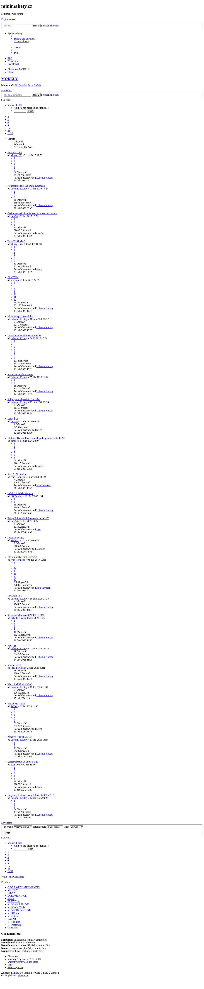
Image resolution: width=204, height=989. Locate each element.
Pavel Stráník (34, 85)
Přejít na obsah (8, 19)
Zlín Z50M (13, 277)
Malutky (15, 540)
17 (15, 576)
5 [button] (8, 125)
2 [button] (8, 116)
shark (39, 269)
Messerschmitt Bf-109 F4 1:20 (22, 761)
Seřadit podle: (48, 826)
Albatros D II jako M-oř (19, 737)
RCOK (14, 706)
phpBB (17, 972)
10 (15, 294)
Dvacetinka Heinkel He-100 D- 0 (24, 335)
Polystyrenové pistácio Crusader (23, 399)
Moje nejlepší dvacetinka (20, 316)
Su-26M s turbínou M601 (20, 374)
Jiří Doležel (21, 85)
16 (15, 573)
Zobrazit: (18, 826)
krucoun (15, 280)
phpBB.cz (23, 975)
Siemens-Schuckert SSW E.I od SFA (25, 615)
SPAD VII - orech (16, 703)
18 (15, 579)
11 (15, 297)
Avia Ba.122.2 (14, 152)
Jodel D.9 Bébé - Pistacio (20, 493)
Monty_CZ (16, 155)
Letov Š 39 (12, 418)
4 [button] (8, 122)
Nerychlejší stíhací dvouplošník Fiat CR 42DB (30, 795)
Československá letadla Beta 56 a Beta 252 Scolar (32, 213)
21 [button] (8, 130)
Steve (39, 430)
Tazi (38, 529)
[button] (14, 105)
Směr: (73, 826)
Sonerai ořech (14, 665)
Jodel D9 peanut (15, 537)
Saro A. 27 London (17, 474)
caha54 (14, 216)
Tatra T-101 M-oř (16, 241)
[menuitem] (24, 38)
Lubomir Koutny (44, 177)
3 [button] (8, 119)
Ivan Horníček (18, 477)
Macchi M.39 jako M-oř (19, 684)
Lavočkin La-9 (14, 596)
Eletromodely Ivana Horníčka (22, 557)
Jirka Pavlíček (43, 587)
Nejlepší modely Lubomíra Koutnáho (26, 185)
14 (15, 568)
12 (15, 299)
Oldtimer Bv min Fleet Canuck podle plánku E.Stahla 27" (36, 438)
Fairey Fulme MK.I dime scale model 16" (28, 518)
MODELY (9, 79)
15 (15, 571)
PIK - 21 (11, 645)
